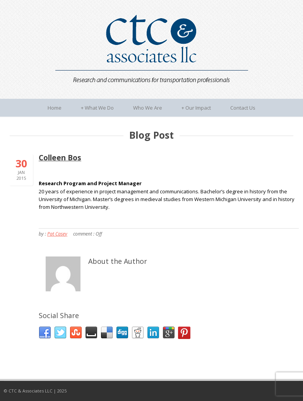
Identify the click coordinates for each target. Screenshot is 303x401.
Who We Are (147, 107)
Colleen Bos (60, 158)
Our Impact (196, 107)
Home (55, 107)
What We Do (97, 107)
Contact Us (242, 107)
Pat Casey (57, 234)
